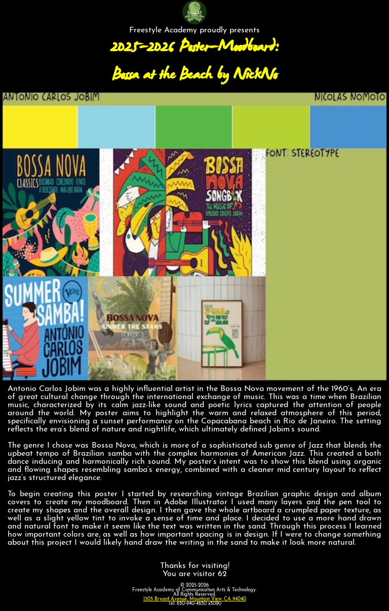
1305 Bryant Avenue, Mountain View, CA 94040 (194, 599)
